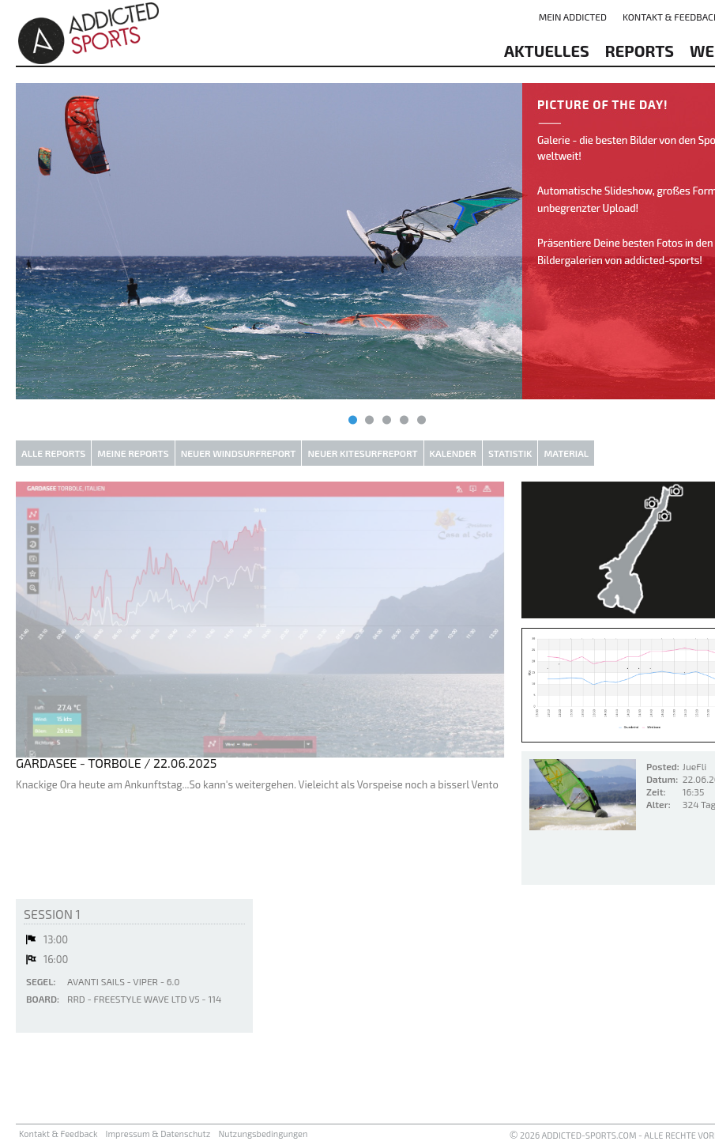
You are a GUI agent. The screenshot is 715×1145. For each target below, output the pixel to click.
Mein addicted (573, 16)
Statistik (510, 453)
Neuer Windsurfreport (238, 453)
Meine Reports (132, 453)
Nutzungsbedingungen (262, 1133)
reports (639, 50)
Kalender (453, 453)
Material (566, 453)
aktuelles (546, 50)
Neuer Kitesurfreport (362, 453)
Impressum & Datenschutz (158, 1133)
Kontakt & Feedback (58, 1133)
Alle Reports (53, 453)
